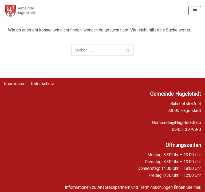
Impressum (14, 80)
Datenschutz (42, 80)
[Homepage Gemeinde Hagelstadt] (20, 11)
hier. (197, 187)
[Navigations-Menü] (194, 10)
